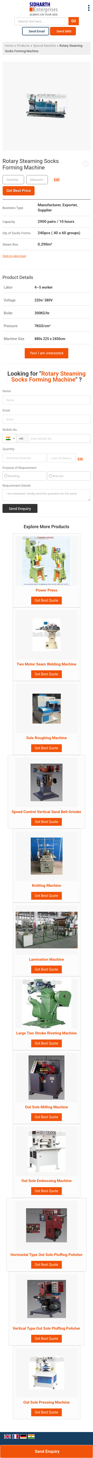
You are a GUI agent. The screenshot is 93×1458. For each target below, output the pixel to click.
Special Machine (44, 45)
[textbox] (37, 179)
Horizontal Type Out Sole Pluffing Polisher (46, 1255)
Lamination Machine (46, 959)
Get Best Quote (46, 600)
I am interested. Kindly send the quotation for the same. (46, 495)
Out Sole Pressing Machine (46, 1402)
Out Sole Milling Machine (46, 1107)
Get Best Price (18, 190)
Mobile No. (10, 430)
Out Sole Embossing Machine (46, 1181)
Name (6, 391)
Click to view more (14, 256)
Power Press (46, 590)
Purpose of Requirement (19, 468)
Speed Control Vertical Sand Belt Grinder (46, 812)
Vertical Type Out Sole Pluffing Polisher (46, 1328)
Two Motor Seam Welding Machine (46, 664)
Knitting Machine (46, 885)
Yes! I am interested (46, 353)
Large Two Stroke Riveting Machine (46, 1033)
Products (23, 45)
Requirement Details (16, 485)
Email (6, 410)
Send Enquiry (47, 1451)
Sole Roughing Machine (46, 738)
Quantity (8, 449)
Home (9, 45)
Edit (57, 180)
